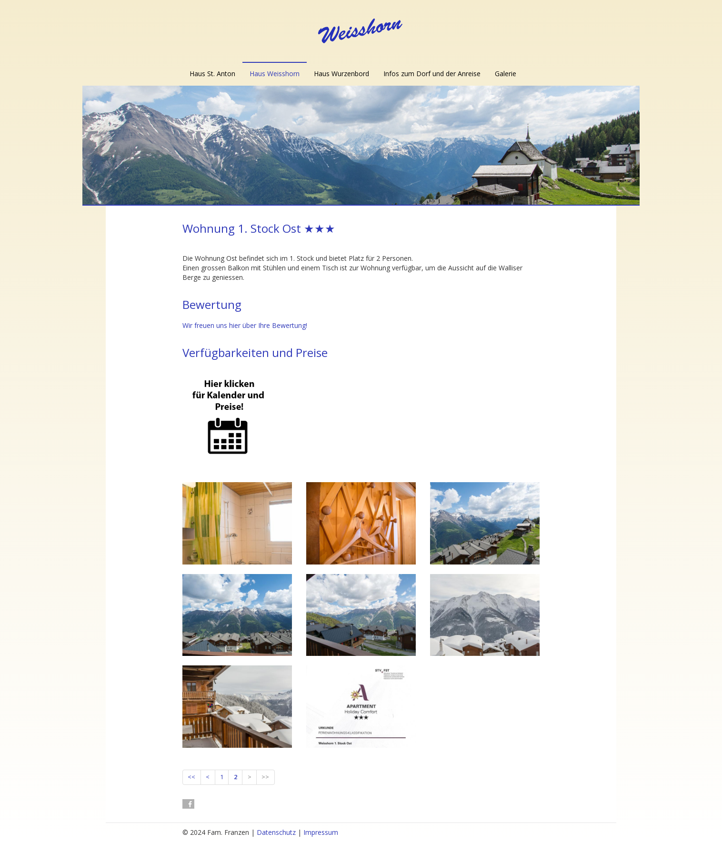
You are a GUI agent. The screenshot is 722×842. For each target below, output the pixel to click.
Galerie (505, 73)
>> (265, 777)
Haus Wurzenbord (341, 73)
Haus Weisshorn (275, 73)
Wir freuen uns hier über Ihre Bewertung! (244, 325)
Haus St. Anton (212, 73)
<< (191, 777)
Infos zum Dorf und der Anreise (432, 73)
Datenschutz (276, 832)
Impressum (320, 832)
